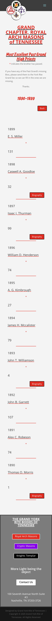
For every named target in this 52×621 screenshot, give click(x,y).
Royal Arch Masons (26, 536)
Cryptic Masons (26, 546)
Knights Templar (26, 555)
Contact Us (26, 582)
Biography (37, 195)
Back (42, 108)
